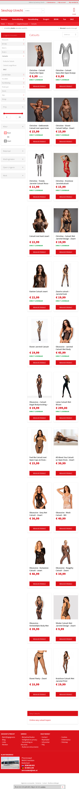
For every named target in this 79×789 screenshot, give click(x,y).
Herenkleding (33, 19)
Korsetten (5, 79)
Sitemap (64, 742)
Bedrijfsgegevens (8, 737)
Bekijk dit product (39, 86)
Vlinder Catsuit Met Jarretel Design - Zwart (66, 624)
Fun (64, 19)
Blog (4, 740)
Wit (8, 137)
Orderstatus (65, 740)
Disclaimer (38, 783)
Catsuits (5, 56)
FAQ (43, 744)
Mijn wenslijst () (73, 2)
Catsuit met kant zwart (39, 236)
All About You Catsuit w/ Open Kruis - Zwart (65, 458)
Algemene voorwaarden (27, 783)
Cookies (64, 737)
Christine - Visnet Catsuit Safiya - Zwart (65, 126)
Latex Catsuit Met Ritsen (63, 403)
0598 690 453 (28, 765)
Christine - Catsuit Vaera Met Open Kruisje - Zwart (66, 71)
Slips (3, 95)
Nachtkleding (6, 83)
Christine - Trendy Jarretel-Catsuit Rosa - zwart (39, 182)
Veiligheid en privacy (29, 740)
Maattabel (45, 740)
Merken (5, 744)
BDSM (56, 19)
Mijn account (61, 2)
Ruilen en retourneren (30, 747)
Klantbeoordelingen (53, 783)
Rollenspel (5, 87)
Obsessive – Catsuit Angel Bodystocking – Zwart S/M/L (38, 403)
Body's (4, 52)
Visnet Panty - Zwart (38, 678)
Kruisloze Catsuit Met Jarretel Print (65, 679)
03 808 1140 (28, 768)
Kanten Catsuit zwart (38, 291)
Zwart (9, 141)
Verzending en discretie (27, 743)
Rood (9, 133)
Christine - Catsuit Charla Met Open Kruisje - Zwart (37, 71)
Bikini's (4, 48)
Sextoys (4, 19)
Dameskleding (18, 19)
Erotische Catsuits (8, 61)
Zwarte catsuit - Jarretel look (63, 292)
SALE (72, 19)
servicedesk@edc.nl (29, 770)
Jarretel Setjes (6, 75)
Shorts (4, 91)
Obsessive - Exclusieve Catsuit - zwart (38, 569)
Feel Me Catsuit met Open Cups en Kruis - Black (38, 458)
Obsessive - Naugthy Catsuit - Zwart (64, 569)
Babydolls (5, 40)
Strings (4, 99)
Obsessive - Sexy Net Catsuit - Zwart (38, 513)
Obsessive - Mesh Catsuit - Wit (63, 513)
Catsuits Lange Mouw (9, 65)
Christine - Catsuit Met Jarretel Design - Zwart (66, 237)
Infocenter (46, 742)
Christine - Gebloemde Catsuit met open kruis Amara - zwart (39, 126)
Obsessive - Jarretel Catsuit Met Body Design (64, 348)
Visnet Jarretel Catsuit (39, 346)
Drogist (46, 19)
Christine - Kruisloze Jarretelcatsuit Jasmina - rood (64, 182)
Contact (45, 737)
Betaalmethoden (28, 737)
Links (4, 742)
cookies (43, 787)
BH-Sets (4, 44)
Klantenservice (50, 2)
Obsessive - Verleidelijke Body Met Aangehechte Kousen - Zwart (39, 624)
